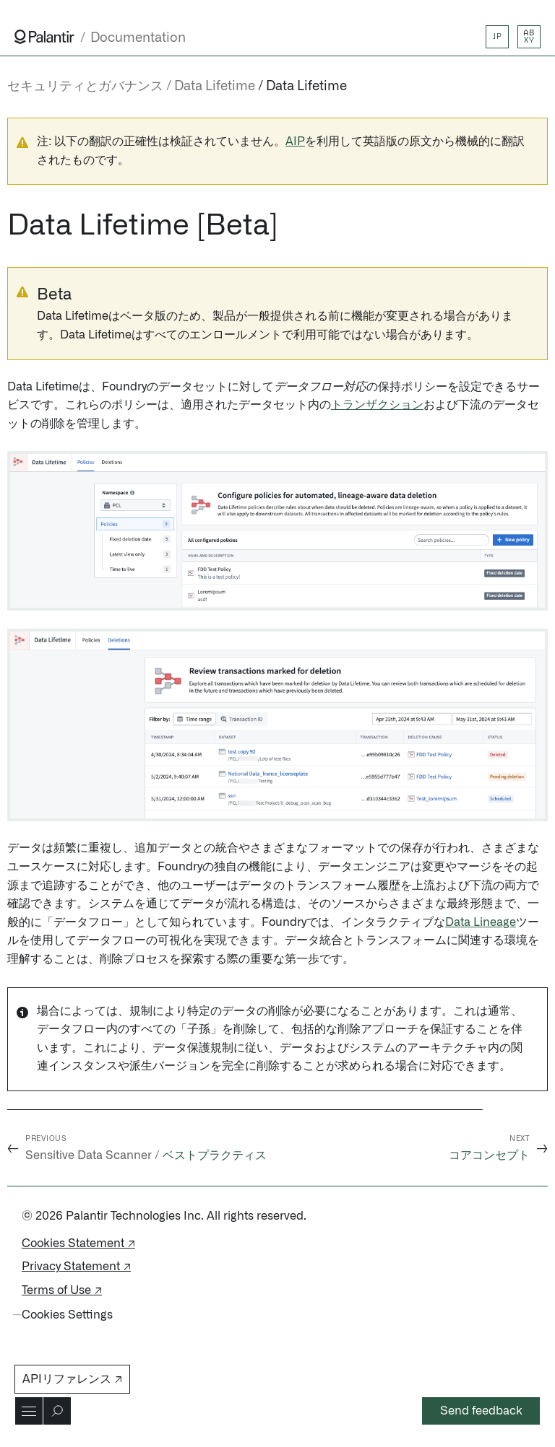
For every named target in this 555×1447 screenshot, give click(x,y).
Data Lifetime (306, 86)
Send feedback (481, 1411)
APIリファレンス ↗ (72, 1379)
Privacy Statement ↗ (76, 1266)
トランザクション (377, 405)
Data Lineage (480, 922)
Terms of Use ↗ (62, 1290)
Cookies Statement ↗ (78, 1243)
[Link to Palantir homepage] (44, 37)
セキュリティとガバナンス (85, 86)
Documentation (138, 38)
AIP (295, 141)
